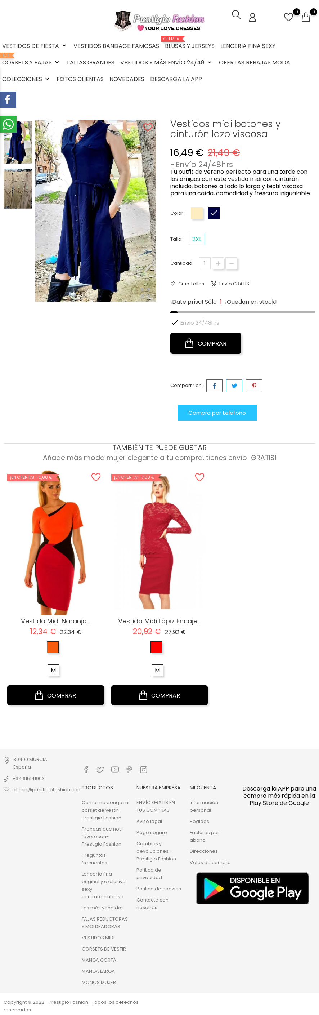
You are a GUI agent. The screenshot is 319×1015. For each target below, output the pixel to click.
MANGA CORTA (99, 959)
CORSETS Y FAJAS (31, 60)
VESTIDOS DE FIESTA (35, 46)
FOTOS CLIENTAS (80, 79)
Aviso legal (149, 820)
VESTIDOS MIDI (98, 937)
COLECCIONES (26, 79)
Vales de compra (210, 861)
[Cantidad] (205, 262)
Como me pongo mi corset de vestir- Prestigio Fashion (105, 809)
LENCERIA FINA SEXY (247, 46)
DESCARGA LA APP (176, 79)
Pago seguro (151, 831)
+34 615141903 (28, 777)
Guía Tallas (190, 283)
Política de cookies (158, 888)
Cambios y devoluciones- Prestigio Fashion (156, 851)
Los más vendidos (103, 907)
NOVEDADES (126, 79)
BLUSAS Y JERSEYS (190, 43)
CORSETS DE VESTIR (104, 948)
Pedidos (199, 820)
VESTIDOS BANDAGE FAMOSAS (116, 46)
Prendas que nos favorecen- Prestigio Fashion (102, 836)
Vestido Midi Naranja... (55, 620)
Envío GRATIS (233, 283)
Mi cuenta (203, 787)
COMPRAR (205, 342)
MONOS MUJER (99, 981)
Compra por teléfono (217, 412)
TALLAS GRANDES (90, 62)
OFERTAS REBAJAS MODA (254, 62)
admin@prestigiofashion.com (47, 788)
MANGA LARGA (98, 970)
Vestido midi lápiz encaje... (159, 620)
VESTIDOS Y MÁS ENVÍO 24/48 (166, 62)
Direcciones (204, 850)
